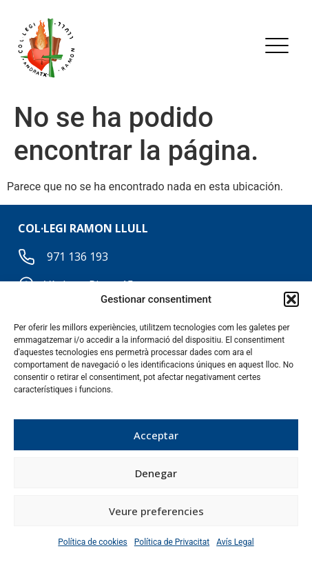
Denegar (156, 473)
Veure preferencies (156, 511)
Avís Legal (235, 542)
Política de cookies (92, 542)
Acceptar (156, 435)
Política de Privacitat (171, 542)
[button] (291, 299)
